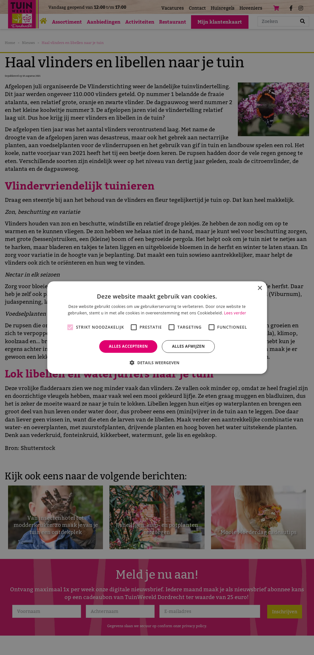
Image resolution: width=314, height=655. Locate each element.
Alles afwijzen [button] (188, 346)
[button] (157, 362)
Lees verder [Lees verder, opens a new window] (235, 313)
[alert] (157, 327)
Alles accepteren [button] (128, 346)
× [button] (259, 288)
